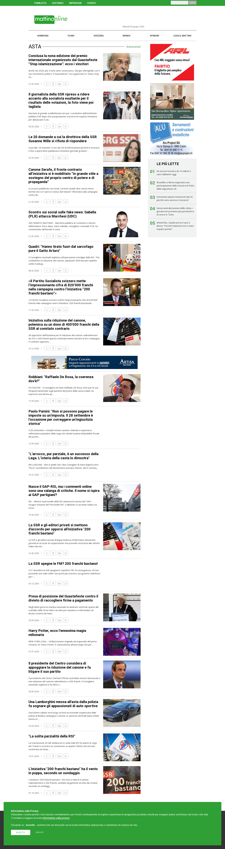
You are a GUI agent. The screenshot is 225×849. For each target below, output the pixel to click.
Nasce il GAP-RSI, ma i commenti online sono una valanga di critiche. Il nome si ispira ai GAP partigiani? (63, 491)
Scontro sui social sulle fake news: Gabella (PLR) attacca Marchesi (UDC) (62, 214)
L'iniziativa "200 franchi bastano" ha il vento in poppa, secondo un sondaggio (63, 771)
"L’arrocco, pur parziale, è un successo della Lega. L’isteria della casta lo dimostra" (63, 456)
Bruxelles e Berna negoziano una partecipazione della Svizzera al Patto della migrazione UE (175, 185)
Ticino (70, 36)
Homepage (43, 36)
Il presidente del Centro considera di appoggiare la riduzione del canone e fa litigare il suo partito (59, 667)
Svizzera (99, 36)
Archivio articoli (134, 46)
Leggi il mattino (182, 36)
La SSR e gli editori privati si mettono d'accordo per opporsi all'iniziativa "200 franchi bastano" (59, 529)
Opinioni (154, 36)
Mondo (126, 36)
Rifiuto (40, 832)
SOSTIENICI (57, 3)
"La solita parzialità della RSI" (51, 736)
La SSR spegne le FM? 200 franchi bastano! (63, 564)
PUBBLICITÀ (40, 3)
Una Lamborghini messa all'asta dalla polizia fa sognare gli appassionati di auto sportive (63, 704)
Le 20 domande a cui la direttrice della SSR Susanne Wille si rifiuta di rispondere (62, 139)
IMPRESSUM (75, 3)
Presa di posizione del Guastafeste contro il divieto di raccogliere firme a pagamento (63, 598)
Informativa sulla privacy (56, 818)
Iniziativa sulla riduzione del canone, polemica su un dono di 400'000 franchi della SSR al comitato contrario (63, 324)
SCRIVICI (91, 3)
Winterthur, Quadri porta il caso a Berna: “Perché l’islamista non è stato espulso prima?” (175, 225)
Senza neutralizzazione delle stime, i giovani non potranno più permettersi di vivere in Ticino (175, 211)
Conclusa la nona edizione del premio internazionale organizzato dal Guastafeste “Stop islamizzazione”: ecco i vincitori (62, 60)
